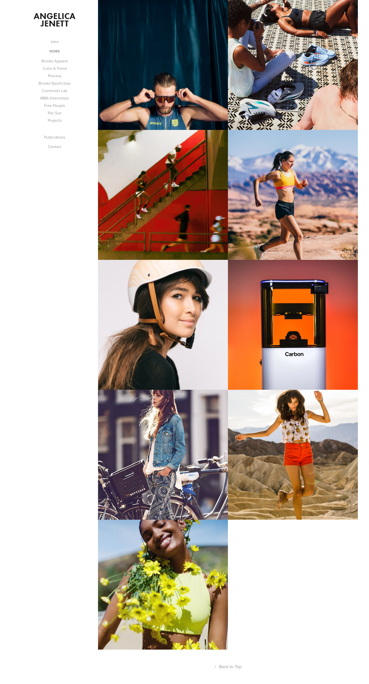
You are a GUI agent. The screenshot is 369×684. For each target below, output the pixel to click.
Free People (54, 105)
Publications (54, 137)
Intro (55, 41)
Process (54, 75)
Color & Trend (55, 68)
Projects (55, 120)
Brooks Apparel (54, 61)
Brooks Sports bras (55, 83)
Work (54, 51)
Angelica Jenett (55, 20)
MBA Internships (54, 98)
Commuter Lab (54, 90)
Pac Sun (55, 113)
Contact (54, 146)
